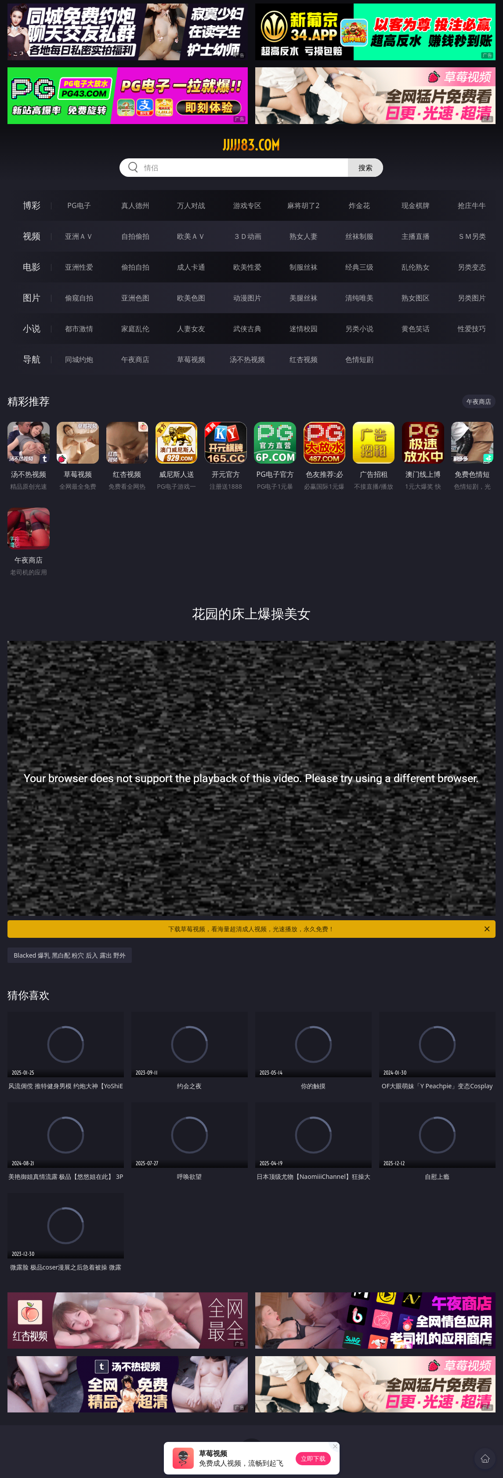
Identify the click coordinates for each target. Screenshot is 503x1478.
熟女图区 (416, 298)
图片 (31, 298)
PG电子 (78, 205)
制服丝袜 (303, 267)
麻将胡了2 (303, 205)
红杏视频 (303, 359)
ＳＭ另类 (472, 236)
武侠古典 (247, 328)
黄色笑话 (416, 328)
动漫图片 (247, 298)
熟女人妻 (303, 236)
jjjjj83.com (251, 145)
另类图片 (472, 298)
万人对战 (191, 205)
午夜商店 (135, 359)
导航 (31, 359)
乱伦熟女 (416, 267)
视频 (31, 236)
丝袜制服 (359, 236)
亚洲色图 (135, 298)
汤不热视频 (247, 359)
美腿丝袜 (303, 298)
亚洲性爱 (79, 267)
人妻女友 (191, 328)
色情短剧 (359, 359)
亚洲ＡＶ (79, 236)
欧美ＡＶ (191, 236)
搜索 (365, 167)
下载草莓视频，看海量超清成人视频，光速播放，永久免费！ (329, 929)
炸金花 (359, 205)
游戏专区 (247, 205)
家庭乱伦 (135, 328)
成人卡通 (191, 267)
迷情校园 (303, 328)
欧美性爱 (247, 267)
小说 (31, 328)
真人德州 (135, 205)
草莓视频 (191, 359)
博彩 (31, 205)
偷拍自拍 (135, 267)
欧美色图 (191, 298)
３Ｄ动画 (247, 236)
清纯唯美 (359, 298)
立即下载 (313, 1458)
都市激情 (79, 328)
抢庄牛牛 (472, 205)
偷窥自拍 (79, 298)
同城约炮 (79, 359)
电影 (31, 267)
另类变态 (472, 267)
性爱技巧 (472, 328)
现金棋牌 (416, 205)
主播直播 (416, 236)
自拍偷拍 (135, 236)
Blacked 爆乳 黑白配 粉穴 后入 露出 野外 (70, 955)
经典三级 (359, 267)
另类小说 (359, 328)
